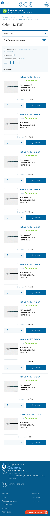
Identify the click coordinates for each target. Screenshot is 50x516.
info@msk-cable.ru (16, 484)
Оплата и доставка (9, 501)
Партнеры (36, 497)
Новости (35, 501)
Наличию (7, 51)
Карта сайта (6, 512)
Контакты (5, 508)
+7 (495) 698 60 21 (18, 470)
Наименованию (24, 49)
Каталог (5, 493)
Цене (35, 49)
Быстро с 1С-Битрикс (35, 512)
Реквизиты (36, 493)
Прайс (4, 497)
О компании (7, 504)
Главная (5, 17)
